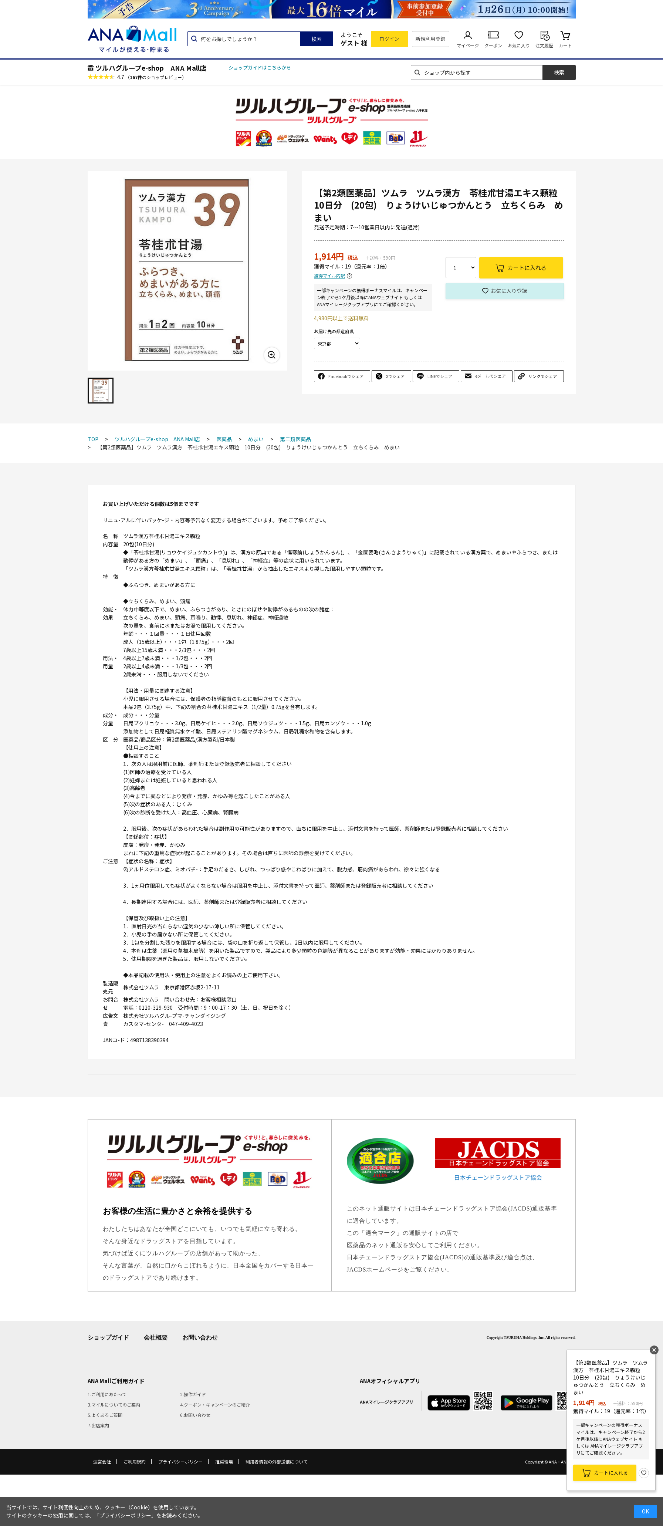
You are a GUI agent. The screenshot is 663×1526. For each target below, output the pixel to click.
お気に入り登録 (509, 290)
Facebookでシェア (345, 376)
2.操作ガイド (193, 1394)
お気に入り (519, 45)
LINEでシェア (439, 376)
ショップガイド (108, 1337)
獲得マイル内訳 (329, 275)
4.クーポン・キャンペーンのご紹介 (215, 1404)
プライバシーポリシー (180, 1461)
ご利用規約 (135, 1461)
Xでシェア (395, 376)
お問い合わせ (200, 1337)
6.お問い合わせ (195, 1415)
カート (565, 45)
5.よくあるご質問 (105, 1415)
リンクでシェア (542, 376)
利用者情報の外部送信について (277, 1461)
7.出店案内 (98, 1425)
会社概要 (156, 1337)
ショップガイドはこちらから (260, 67)
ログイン (389, 38)
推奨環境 (224, 1461)
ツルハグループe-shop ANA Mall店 (150, 67)
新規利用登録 (431, 38)
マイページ (468, 45)
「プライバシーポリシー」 (125, 1515)
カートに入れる (611, 1472)
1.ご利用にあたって (107, 1394)
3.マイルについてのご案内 (114, 1404)
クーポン (493, 45)
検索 (316, 39)
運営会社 (102, 1461)
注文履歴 (544, 45)
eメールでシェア (490, 376)
